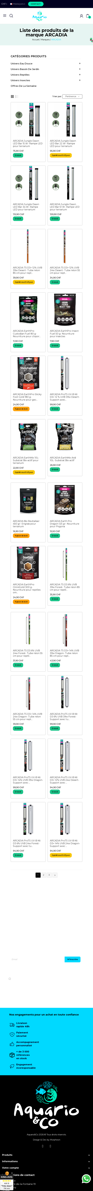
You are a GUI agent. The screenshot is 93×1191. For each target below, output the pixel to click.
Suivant (55, 875)
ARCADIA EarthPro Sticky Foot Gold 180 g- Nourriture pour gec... (27, 397)
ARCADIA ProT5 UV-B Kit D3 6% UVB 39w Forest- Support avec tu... (64, 717)
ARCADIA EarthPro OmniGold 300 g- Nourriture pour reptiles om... (26, 588)
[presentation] (70, 970)
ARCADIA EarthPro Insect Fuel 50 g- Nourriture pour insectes (64, 334)
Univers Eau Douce (21, 63)
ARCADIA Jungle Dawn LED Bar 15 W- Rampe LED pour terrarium (28, 144)
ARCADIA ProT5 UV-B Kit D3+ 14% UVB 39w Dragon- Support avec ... (28, 780)
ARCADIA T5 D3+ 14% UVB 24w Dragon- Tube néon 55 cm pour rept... (27, 717)
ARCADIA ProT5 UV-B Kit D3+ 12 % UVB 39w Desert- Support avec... (65, 397)
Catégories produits (28, 56)
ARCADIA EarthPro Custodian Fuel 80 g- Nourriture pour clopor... (27, 334)
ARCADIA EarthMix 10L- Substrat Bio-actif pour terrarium (26, 460)
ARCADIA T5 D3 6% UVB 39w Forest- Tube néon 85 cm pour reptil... (65, 587)
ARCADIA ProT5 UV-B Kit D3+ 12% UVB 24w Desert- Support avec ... (64, 780)
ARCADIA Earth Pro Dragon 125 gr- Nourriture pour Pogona (64, 524)
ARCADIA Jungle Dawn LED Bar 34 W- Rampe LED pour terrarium (26, 207)
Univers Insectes (20, 80)
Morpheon (55, 1140)
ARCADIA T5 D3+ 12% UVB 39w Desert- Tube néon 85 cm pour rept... (27, 270)
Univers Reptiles (20, 74)
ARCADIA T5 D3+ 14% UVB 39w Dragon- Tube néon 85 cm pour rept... (64, 653)
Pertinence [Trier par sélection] (72, 96)
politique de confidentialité (77, 978)
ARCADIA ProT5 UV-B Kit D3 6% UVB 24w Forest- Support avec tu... (27, 843)
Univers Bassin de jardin (25, 69)
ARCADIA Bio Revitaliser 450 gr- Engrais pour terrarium (26, 524)
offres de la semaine (24, 86)
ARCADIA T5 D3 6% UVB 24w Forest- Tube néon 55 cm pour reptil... (28, 653)
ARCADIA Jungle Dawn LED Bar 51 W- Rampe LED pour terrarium (65, 207)
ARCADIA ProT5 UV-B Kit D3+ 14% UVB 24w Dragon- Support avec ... (65, 843)
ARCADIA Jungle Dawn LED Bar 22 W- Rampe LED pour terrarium (63, 144)
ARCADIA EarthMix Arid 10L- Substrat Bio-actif (63, 459)
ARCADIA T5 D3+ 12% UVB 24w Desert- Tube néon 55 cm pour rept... (65, 270)
